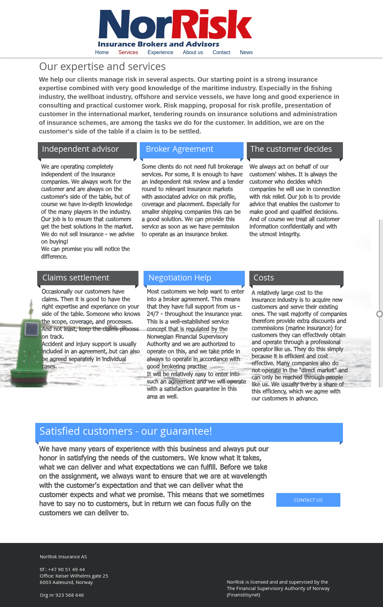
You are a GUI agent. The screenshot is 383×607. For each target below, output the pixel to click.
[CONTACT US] (308, 500)
